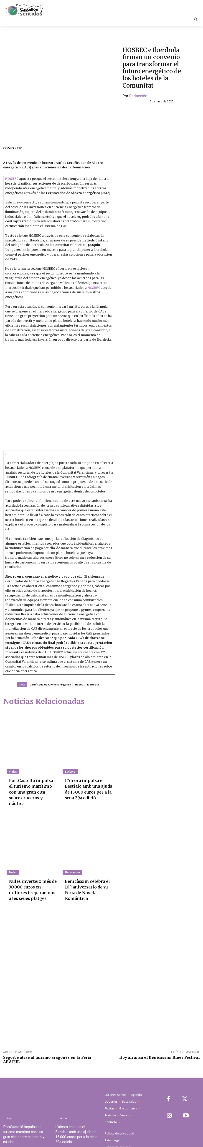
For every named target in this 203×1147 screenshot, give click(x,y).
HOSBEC (12, 179)
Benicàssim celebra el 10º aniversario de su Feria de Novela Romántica (87, 872)
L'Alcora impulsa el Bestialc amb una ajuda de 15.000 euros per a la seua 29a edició (88, 785)
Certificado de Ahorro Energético (50, 684)
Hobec (79, 684)
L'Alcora (70, 772)
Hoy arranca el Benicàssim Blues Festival (159, 1038)
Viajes (12, 772)
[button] (195, 20)
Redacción (138, 96)
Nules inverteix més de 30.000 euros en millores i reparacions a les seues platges (31, 874)
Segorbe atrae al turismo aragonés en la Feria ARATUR (47, 1040)
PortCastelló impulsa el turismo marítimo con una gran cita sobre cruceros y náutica (31, 785)
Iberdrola (93, 684)
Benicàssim (72, 860)
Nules (12, 860)
